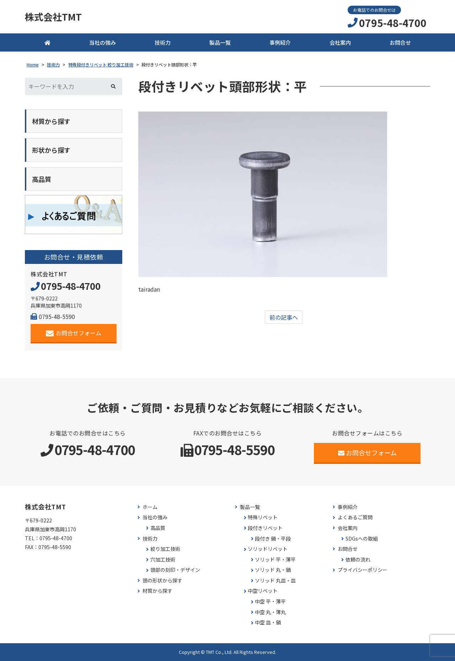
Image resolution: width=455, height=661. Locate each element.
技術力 (163, 42)
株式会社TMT (53, 17)
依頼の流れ (358, 559)
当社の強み (102, 42)
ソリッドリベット (268, 549)
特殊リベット (263, 517)
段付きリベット (265, 528)
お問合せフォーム (74, 333)
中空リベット (263, 590)
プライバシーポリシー (362, 570)
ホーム (150, 507)
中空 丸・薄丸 (270, 612)
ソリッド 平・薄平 (275, 559)
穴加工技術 (162, 559)
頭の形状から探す (162, 580)
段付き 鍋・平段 (273, 538)
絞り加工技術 (165, 549)
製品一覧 (220, 42)
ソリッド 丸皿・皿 (275, 580)
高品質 (157, 528)
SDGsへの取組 (362, 538)
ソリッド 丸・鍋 (273, 570)
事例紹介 (280, 42)
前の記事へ (283, 317)
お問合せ (400, 42)
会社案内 (340, 42)
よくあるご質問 (355, 517)
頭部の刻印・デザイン (175, 570)
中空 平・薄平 (270, 601)
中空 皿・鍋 (268, 622)
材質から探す (157, 590)
